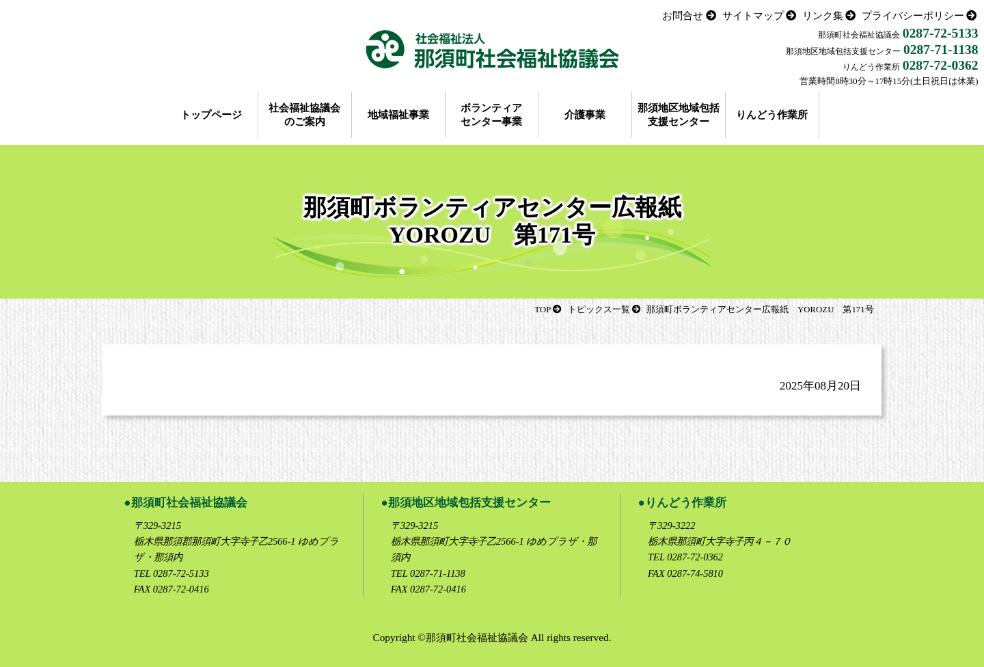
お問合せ (682, 15)
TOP (542, 309)
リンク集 (822, 15)
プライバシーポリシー (913, 15)
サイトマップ (753, 15)
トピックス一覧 (599, 309)
